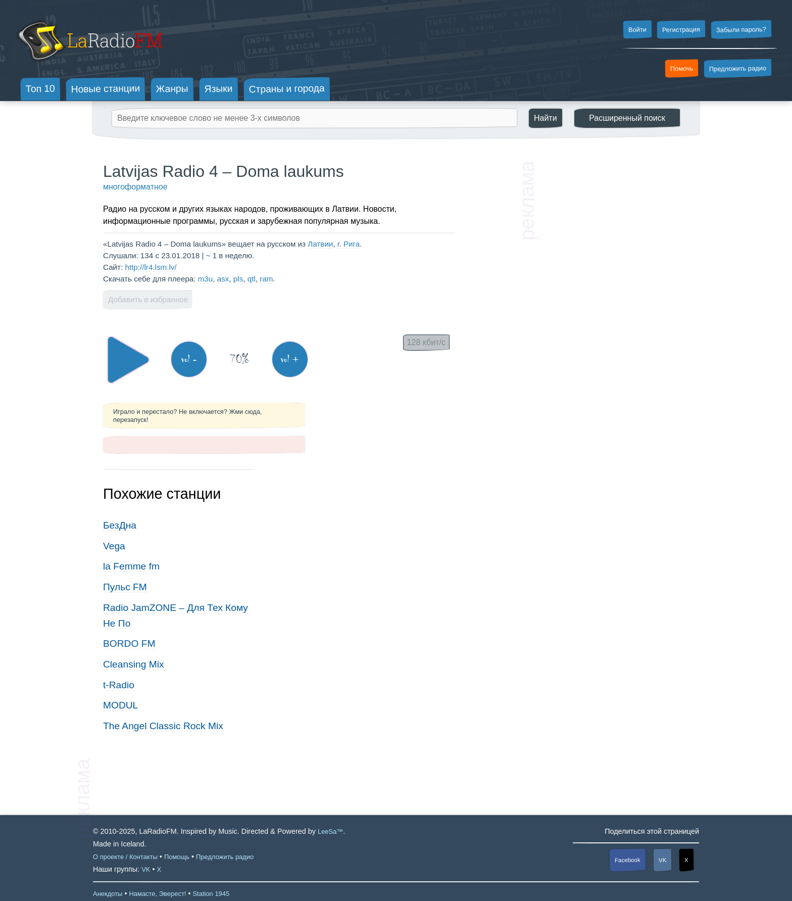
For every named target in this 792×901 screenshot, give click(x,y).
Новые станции (105, 88)
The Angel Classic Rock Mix (163, 726)
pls (238, 278)
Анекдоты (107, 893)
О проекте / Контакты (125, 857)
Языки (219, 88)
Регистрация (681, 29)
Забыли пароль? (741, 29)
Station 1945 (210, 893)
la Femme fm (131, 566)
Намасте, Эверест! (157, 893)
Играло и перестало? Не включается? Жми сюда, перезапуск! (187, 415)
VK (663, 860)
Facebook (627, 860)
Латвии (320, 244)
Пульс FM (125, 587)
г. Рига (348, 244)
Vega (114, 546)
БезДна (119, 525)
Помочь (682, 69)
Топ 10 (40, 88)
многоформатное (135, 186)
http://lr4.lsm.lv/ (150, 267)
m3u (205, 278)
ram (266, 278)
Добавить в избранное (148, 299)
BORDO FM (129, 643)
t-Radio (118, 685)
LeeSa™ (330, 831)
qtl (251, 278)
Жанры (172, 88)
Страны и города (286, 89)
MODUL (120, 705)
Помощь (176, 857)
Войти (637, 30)
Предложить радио (737, 68)
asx (223, 278)
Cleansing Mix (133, 664)
